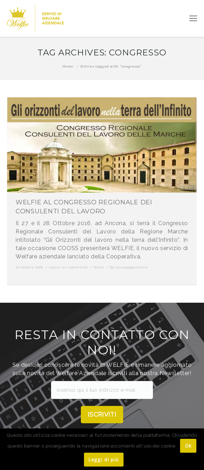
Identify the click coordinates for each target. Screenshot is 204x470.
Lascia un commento (68, 267)
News (99, 267)
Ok (188, 445)
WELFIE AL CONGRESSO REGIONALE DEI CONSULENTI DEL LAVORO (84, 206)
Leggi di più (103, 459)
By (129, 267)
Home (68, 66)
